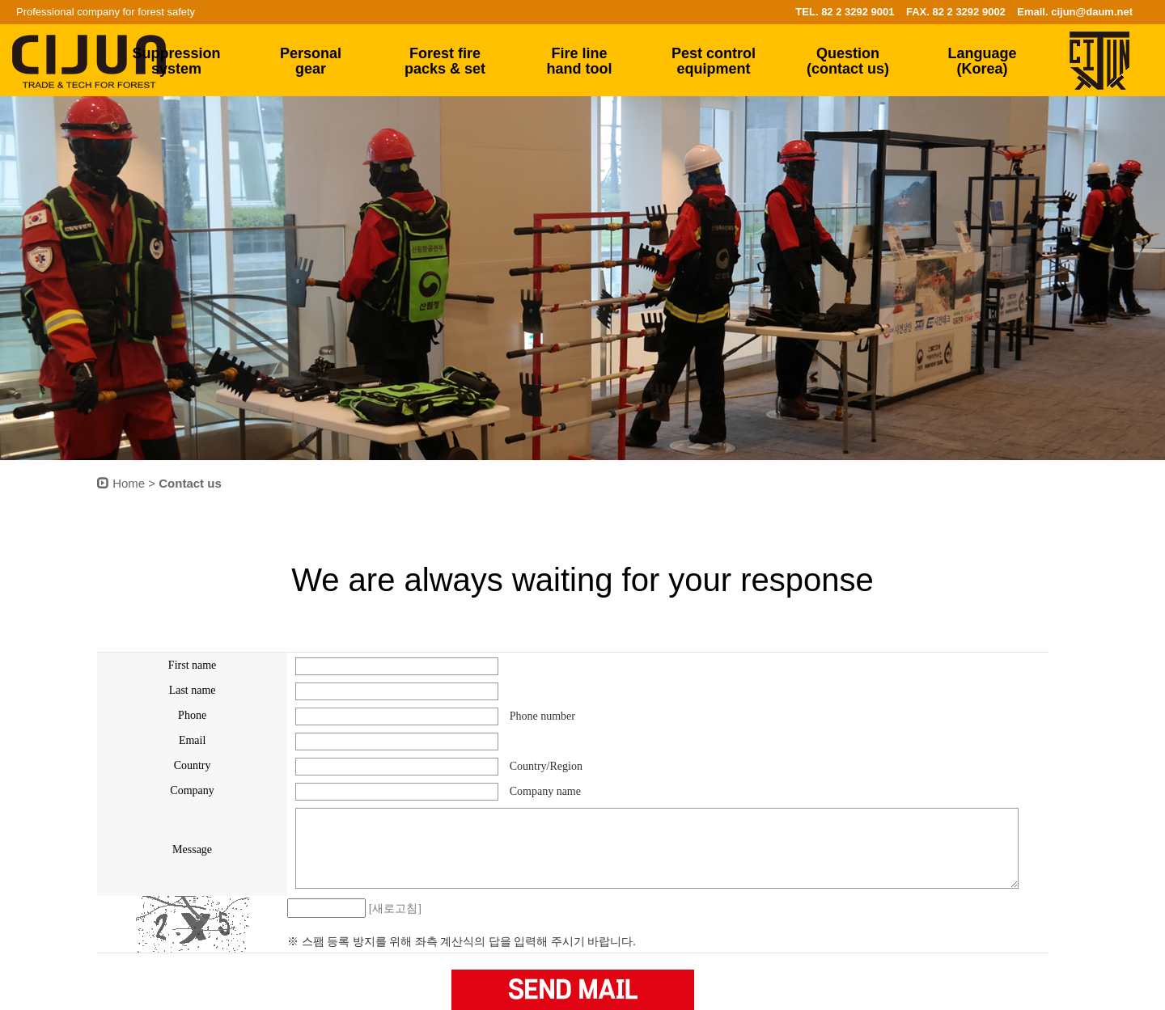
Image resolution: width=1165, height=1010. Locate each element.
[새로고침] (395, 908)
